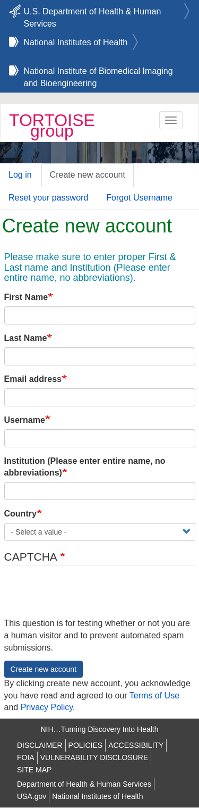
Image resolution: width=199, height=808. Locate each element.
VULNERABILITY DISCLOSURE (94, 757)
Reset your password (48, 197)
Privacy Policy (47, 707)
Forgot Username (139, 197)
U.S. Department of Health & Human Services (92, 13)
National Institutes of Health (76, 42)
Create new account (87, 174)
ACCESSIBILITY (135, 745)
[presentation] (85, 597)
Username (24, 419)
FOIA (25, 757)
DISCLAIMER (40, 745)
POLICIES (85, 745)
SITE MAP (34, 769)
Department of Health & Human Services (84, 784)
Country (20, 513)
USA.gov (31, 796)
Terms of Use (154, 695)
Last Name (25, 338)
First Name (26, 297)
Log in (20, 174)
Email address (33, 379)
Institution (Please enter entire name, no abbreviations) (85, 467)
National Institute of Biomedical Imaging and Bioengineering (98, 72)
